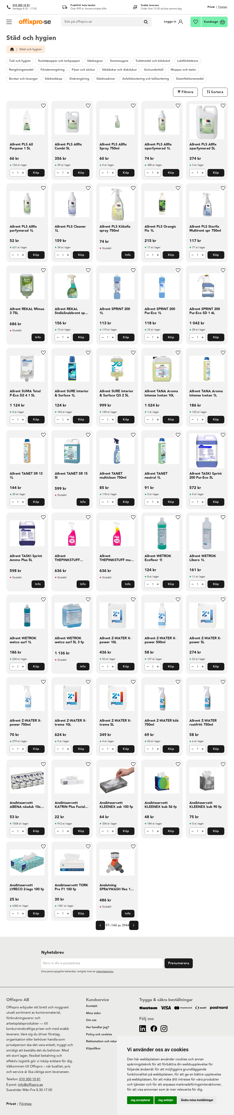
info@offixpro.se (30, 1084)
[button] (8, 21)
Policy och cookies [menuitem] (99, 1034)
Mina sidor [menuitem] (93, 1013)
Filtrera (187, 92)
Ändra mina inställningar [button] (197, 1100)
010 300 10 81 (21, 5)
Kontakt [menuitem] (91, 1006)
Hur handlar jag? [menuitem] (97, 1027)
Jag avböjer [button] (165, 1100)
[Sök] (146, 22)
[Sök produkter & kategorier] (106, 22)
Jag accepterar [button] (140, 1100)
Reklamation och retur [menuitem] (101, 1041)
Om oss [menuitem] (91, 1020)
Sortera (217, 92)
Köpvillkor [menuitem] (93, 1048)
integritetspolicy (104, 971)
